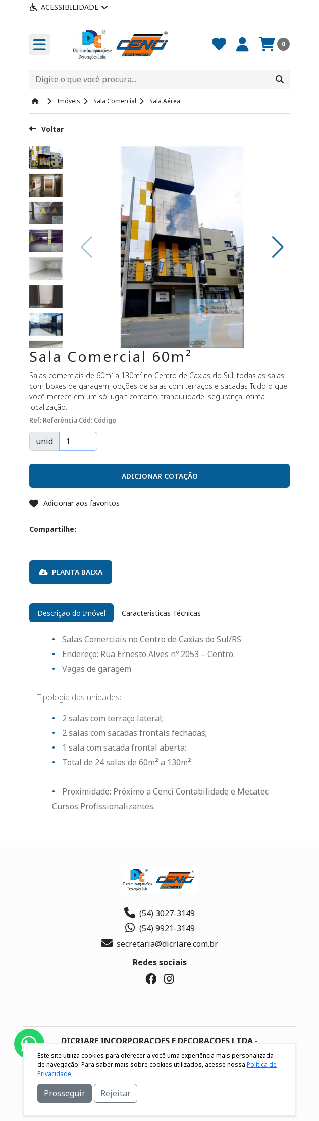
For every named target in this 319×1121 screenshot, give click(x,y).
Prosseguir (64, 1093)
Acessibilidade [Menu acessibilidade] (68, 7)
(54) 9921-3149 (159, 928)
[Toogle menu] (39, 44)
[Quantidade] (78, 441)
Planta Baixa (70, 572)
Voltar (46, 129)
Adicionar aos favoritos (74, 503)
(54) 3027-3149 (159, 913)
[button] (278, 247)
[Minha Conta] (242, 44)
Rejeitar (115, 1093)
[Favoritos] (219, 44)
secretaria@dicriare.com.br (159, 944)
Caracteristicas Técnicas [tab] (161, 613)
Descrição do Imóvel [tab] (71, 613)
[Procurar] (279, 79)
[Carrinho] (274, 44)
